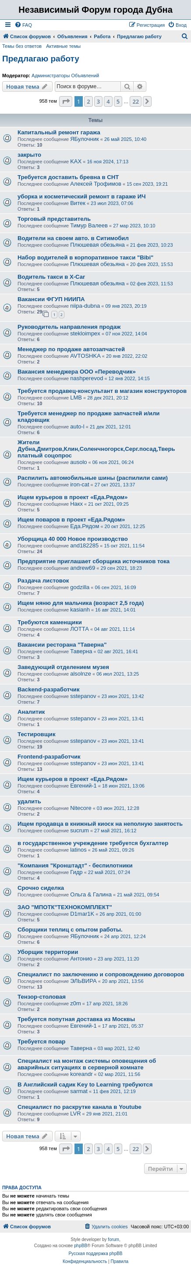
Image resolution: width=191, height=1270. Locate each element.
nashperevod (86, 378)
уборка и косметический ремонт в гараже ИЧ (82, 196)
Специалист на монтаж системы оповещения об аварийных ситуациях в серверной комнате (87, 1064)
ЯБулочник (84, 139)
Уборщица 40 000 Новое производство (73, 539)
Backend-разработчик (49, 689)
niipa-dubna (85, 305)
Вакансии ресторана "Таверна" (62, 644)
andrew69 (82, 568)
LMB (76, 397)
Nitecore (80, 808)
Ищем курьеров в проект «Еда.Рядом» (72, 497)
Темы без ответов (22, 46)
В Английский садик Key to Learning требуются (85, 1084)
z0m (75, 1003)
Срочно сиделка (41, 888)
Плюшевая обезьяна (97, 244)
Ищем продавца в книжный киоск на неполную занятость (100, 823)
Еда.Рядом (84, 526)
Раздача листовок (43, 580)
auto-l (77, 426)
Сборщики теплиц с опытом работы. (70, 929)
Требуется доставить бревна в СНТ (68, 177)
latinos (78, 849)
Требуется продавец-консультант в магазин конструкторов (102, 391)
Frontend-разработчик (49, 756)
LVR (75, 1113)
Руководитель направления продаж (69, 327)
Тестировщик (37, 734)
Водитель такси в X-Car (51, 276)
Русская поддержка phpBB (95, 1253)
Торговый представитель (54, 219)
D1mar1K (82, 913)
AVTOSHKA (85, 356)
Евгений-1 (83, 785)
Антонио (81, 958)
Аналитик (31, 712)
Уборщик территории (48, 952)
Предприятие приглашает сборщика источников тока (94, 561)
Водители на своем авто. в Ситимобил (73, 238)
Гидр (76, 872)
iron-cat (79, 484)
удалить (29, 801)
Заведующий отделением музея (63, 667)
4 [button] (108, 101)
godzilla (79, 587)
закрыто (29, 154)
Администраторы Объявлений (65, 75)
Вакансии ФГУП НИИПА (51, 299)
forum (113, 1239)
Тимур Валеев (89, 225)
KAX (75, 161)
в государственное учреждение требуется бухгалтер (93, 843)
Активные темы (63, 46)
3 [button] (98, 101)
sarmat (79, 1091)
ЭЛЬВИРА (83, 981)
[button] (65, 101)
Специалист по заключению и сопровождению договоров (101, 974)
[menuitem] (23, 25)
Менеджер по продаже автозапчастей (71, 349)
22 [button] (135, 101)
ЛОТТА (79, 629)
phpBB (80, 1245)
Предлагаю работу (40, 58)
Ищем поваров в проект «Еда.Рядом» (71, 519)
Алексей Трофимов (95, 183)
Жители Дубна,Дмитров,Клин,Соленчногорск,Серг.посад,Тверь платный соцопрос (96, 449)
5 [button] (118, 101)
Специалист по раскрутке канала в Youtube (79, 1107)
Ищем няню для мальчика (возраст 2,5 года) (81, 603)
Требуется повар (41, 1041)
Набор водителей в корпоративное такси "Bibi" (85, 257)
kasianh (80, 609)
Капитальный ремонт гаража (59, 132)
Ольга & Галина (91, 894)
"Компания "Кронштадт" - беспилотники (75, 865)
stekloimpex (85, 333)
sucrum (79, 830)
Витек (77, 203)
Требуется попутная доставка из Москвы (76, 1019)
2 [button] (88, 101)
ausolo (78, 462)
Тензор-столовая (42, 996)
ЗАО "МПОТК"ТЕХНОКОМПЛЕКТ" (65, 907)
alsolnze (80, 673)
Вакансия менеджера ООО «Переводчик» (77, 371)
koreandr (81, 1074)
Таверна (81, 651)
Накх (76, 503)
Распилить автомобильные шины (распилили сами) (93, 478)
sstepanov (83, 696)
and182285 (84, 545)
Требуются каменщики (50, 622)
